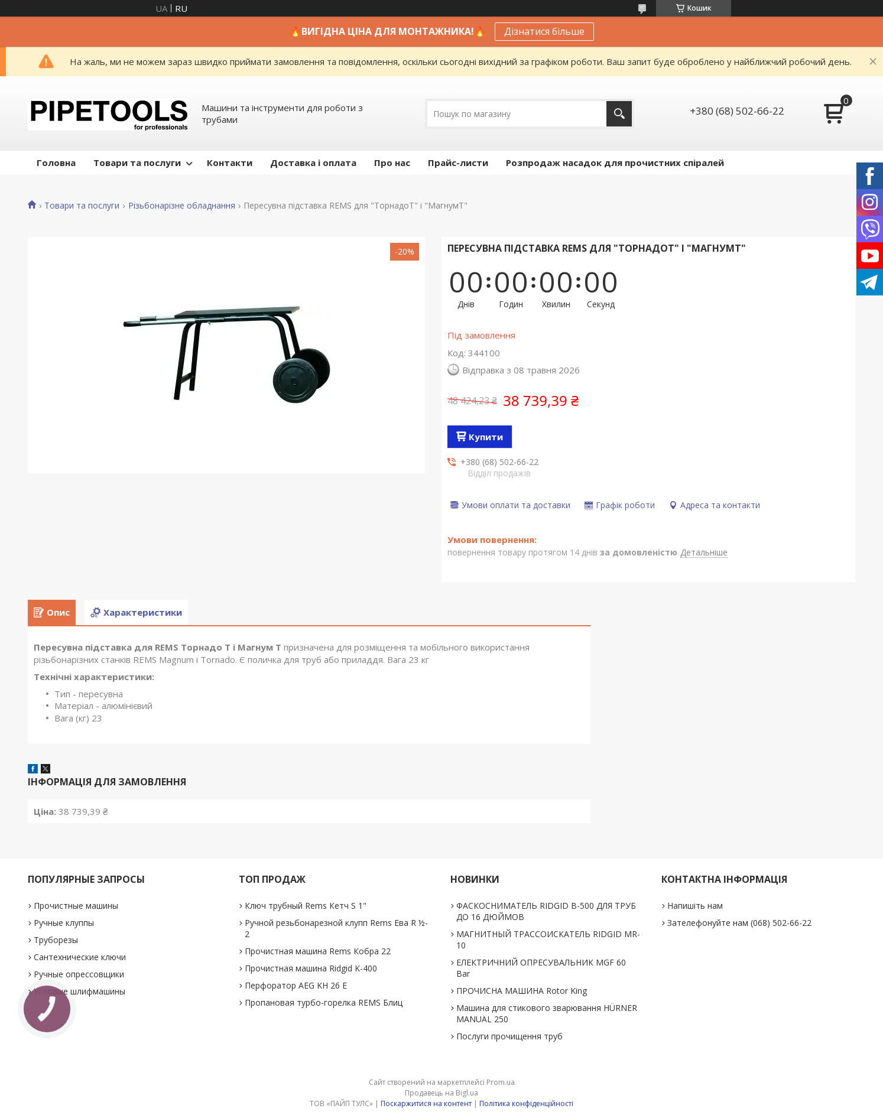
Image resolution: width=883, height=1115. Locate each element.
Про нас (392, 162)
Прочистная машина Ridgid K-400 (311, 968)
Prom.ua (500, 1082)
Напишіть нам (695, 905)
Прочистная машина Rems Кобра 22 (318, 951)
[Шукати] (619, 113)
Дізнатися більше (544, 31)
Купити (486, 437)
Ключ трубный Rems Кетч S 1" (305, 905)
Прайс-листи (458, 162)
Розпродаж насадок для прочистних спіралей (615, 162)
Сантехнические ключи (80, 957)
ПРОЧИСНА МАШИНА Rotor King (521, 990)
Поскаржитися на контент (426, 1103)
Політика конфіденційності (526, 1103)
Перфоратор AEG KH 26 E (296, 985)
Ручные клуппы (64, 922)
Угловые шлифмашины (79, 991)
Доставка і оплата (313, 162)
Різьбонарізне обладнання (181, 205)
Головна (56, 162)
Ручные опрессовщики (79, 974)
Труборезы (56, 939)
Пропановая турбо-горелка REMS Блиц (323, 1002)
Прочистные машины (76, 905)
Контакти (229, 162)
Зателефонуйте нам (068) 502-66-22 (739, 922)
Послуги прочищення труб (509, 1036)
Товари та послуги (137, 162)
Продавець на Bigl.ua (441, 1093)
